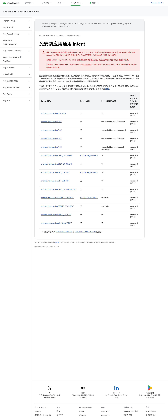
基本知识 (28, 3)
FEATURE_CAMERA (64, 232)
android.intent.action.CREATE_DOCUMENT (57, 198)
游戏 (58, 411)
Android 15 (105, 411)
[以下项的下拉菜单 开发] (64, 3)
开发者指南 (128, 415)
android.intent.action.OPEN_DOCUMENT (56, 155)
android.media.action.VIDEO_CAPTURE (56, 223)
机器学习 (60, 415)
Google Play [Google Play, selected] (75, 3)
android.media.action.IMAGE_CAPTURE (56, 215)
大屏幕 (81, 411)
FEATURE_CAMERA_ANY (85, 232)
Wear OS (82, 415)
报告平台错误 (151, 411)
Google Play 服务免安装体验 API (58, 55)
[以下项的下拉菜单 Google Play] (83, 3)
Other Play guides (29, 12)
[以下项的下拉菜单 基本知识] (34, 3)
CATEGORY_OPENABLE (89, 155)
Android (37, 411)
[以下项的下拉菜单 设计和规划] (52, 3)
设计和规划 (44, 3)
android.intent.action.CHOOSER (53, 113)
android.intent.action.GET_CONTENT (55, 172)
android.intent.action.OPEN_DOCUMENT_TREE (59, 189)
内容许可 (57, 242)
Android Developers (46, 35)
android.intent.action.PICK (51, 122)
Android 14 (105, 415)
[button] (14, 21)
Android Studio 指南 (131, 411)
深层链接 (87, 65)
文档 (107, 89)
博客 (94, 3)
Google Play (9, 12)
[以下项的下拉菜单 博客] (99, 3)
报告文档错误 (151, 415)
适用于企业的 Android (42, 415)
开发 (59, 3)
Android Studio (157, 3)
